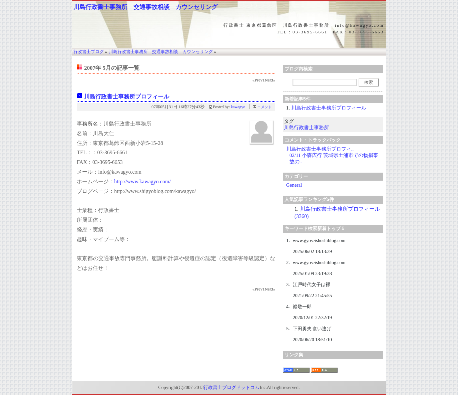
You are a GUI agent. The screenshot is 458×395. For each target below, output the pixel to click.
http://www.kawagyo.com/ (142, 181)
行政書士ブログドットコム (231, 387)
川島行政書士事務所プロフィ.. (320, 149)
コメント (264, 107)
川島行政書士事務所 (306, 127)
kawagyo (238, 107)
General (294, 185)
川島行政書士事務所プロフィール (126, 96)
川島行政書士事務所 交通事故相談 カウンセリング (145, 7)
